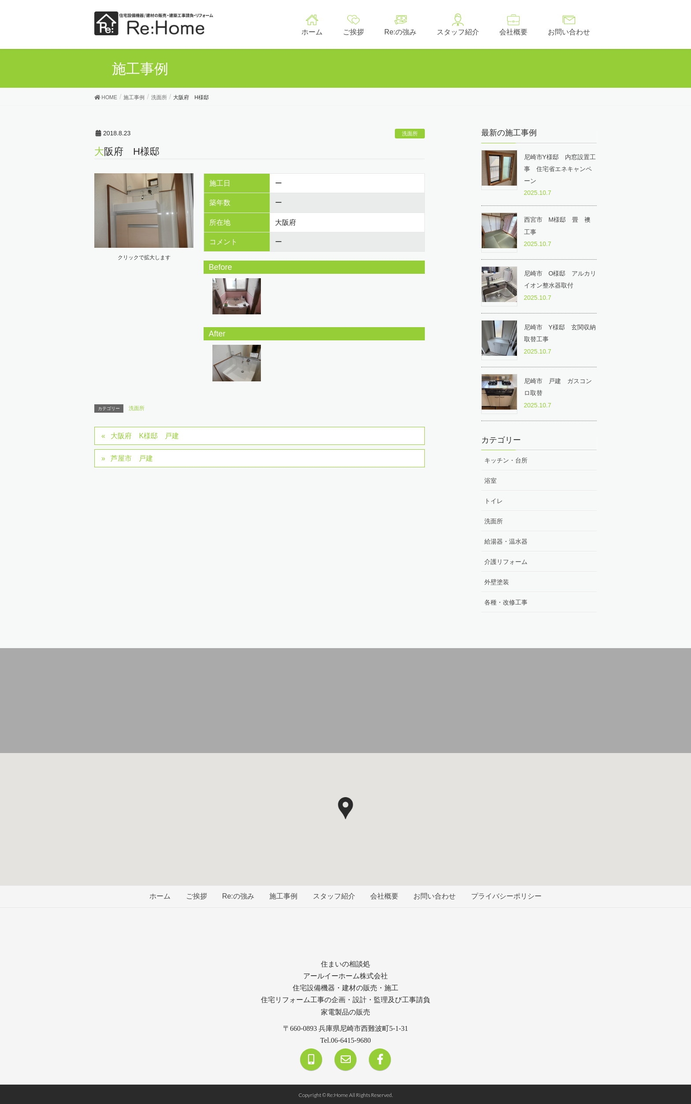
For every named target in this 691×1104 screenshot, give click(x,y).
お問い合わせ (436, 895)
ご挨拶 (195, 895)
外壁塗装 (496, 581)
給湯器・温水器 (506, 540)
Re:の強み (237, 895)
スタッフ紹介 (334, 895)
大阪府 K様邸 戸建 (145, 435)
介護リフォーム (506, 560)
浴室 (490, 479)
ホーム (158, 895)
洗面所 (410, 134)
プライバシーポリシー (508, 895)
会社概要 (385, 895)
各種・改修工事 (506, 601)
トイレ (493, 500)
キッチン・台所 (506, 458)
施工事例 (283, 895)
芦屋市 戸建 (132, 458)
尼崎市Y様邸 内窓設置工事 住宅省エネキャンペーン (560, 168)
